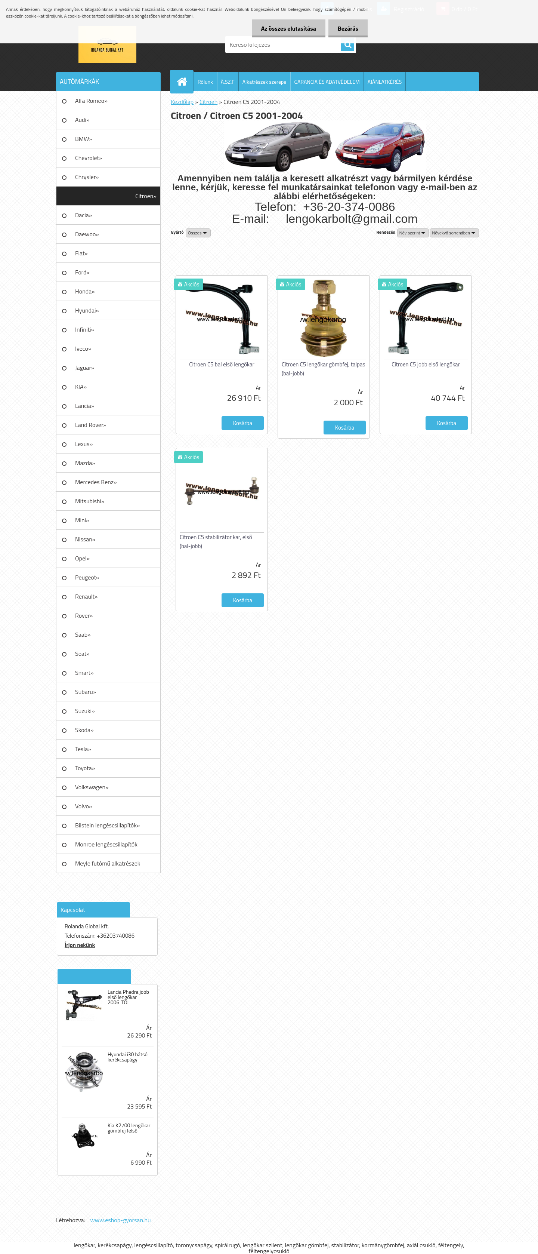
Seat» (82, 653)
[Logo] (107, 44)
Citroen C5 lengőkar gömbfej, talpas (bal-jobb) (323, 369)
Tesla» (83, 748)
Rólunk (205, 82)
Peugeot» (87, 577)
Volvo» (83, 806)
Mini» (82, 520)
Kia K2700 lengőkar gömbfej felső (129, 1128)
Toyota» (85, 767)
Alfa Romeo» (91, 100)
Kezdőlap (182, 101)
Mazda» (85, 462)
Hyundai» (87, 310)
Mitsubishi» (90, 501)
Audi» (82, 119)
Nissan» (85, 539)
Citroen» (146, 195)
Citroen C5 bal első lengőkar (221, 364)
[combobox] (413, 232)
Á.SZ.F (228, 82)
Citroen (208, 101)
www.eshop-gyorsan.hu (120, 1219)
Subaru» (85, 691)
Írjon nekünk (80, 945)
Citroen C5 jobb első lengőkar (426, 364)
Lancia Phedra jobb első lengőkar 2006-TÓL (128, 997)
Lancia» (84, 405)
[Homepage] (185, 81)
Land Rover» (90, 424)
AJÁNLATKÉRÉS (385, 82)
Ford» (82, 272)
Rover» (84, 615)
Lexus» (84, 443)
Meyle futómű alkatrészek (107, 863)
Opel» (82, 558)
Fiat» (81, 253)
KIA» (81, 386)
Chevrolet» (88, 157)
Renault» (86, 596)
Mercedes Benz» (96, 481)
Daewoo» (87, 234)
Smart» (84, 672)
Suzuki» (85, 710)
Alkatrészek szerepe (264, 82)
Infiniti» (84, 329)
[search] (347, 45)
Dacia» (83, 214)
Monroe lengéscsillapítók (106, 844)
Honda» (85, 291)
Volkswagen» (92, 787)
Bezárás (348, 28)
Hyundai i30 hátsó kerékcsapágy (128, 1057)
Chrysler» (87, 176)
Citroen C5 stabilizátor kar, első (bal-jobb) (216, 541)
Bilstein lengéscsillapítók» (107, 825)
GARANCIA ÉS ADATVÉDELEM (326, 82)
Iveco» (83, 348)
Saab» (83, 634)
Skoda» (84, 729)
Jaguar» (84, 367)
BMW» (83, 138)
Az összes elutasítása (288, 28)
